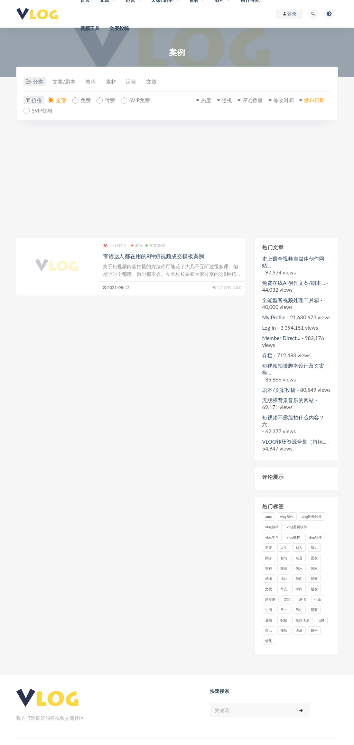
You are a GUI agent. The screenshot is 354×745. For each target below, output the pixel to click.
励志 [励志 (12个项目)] (268, 557)
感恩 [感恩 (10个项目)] (314, 568)
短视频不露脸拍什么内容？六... (293, 420)
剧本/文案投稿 (279, 389)
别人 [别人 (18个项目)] (299, 547)
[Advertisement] (177, 178)
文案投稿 (119, 28)
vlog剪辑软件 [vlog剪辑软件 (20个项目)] (297, 526)
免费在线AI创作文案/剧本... (293, 282)
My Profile (273, 317)
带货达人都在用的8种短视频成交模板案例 (153, 255)
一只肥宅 (114, 245)
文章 (156, 82)
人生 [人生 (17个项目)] (283, 547)
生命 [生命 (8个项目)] (317, 599)
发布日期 (313, 100)
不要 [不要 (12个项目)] (268, 547)
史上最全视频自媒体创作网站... (293, 261)
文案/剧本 (64, 82)
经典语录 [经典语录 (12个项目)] (302, 620)
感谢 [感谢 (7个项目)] (268, 578)
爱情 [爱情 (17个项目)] (302, 599)
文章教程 (155, 245)
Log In (269, 327)
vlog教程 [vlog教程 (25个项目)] (293, 537)
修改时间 (281, 100)
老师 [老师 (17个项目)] (321, 620)
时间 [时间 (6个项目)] (299, 589)
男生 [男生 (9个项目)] (299, 609)
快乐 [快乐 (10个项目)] (299, 568)
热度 (200, 100)
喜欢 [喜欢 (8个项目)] (314, 557)
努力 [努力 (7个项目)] (314, 547)
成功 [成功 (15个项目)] (283, 578)
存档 (267, 355)
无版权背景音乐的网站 (288, 400)
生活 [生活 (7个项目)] (268, 609)
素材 (114, 82)
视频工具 (90, 28)
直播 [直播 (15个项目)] (268, 620)
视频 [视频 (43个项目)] (283, 630)
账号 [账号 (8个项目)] (314, 630)
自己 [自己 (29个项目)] (268, 630)
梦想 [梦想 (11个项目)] (287, 599)
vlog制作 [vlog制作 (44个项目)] (286, 516)
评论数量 (249, 100)
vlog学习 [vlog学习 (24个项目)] (271, 537)
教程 (92, 82)
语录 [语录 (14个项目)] (299, 630)
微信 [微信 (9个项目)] (283, 568)
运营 (135, 82)
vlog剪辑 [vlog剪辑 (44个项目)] (271, 526)
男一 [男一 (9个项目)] (283, 609)
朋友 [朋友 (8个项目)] (314, 589)
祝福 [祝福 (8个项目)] (283, 620)
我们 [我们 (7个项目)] (299, 578)
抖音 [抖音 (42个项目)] (314, 578)
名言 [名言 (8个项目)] (299, 557)
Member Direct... (281, 338)
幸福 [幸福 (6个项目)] (268, 568)
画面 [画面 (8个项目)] (314, 609)
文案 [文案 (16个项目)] (268, 589)
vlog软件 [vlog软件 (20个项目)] (315, 537)
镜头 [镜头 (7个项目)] (268, 640)
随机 (222, 100)
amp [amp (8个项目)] (268, 516)
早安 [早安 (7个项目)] (283, 589)
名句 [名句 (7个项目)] (283, 557)
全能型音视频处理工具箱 (290, 300)
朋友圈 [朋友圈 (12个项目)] (270, 599)
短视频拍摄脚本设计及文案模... (293, 368)
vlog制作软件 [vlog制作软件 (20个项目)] (312, 516)
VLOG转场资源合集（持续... (294, 441)
